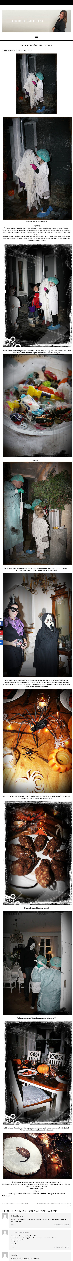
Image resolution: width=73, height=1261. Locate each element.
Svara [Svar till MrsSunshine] (12, 1225)
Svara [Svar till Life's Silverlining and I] (12, 1247)
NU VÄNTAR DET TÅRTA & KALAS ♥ (15, 1203)
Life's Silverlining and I (18, 1232)
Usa (9, 1196)
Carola (29, 51)
